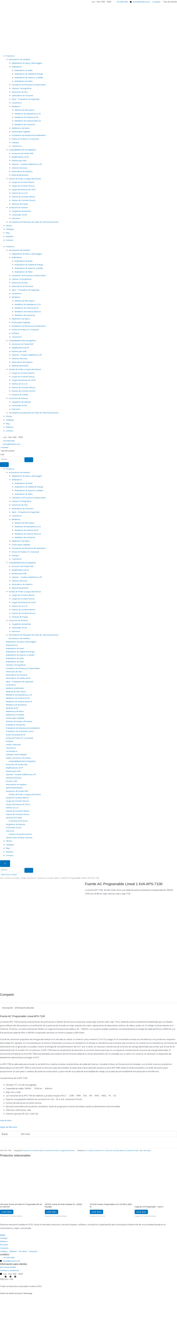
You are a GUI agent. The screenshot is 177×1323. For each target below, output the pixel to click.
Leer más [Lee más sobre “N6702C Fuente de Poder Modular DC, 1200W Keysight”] (54, 1232)
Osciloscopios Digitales (22, 131)
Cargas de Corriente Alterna (24, 182)
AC (90, 1169)
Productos (10, 55)
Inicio (2, 897)
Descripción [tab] (7, 1026)
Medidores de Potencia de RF (28, 117)
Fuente (95, 1169)
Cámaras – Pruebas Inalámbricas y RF (29, 164)
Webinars (10, 236)
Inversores (17, 218)
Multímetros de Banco (22, 128)
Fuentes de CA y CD (20, 193)
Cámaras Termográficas (23, 88)
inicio (3, 1257)
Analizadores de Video (25, 81)
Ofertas (9, 225)
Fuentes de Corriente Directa (25, 200)
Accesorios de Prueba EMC (24, 153)
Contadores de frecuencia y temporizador (30, 84)
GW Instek (155, 1169)
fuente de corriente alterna (121, 1169)
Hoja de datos (6, 1139)
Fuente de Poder (140, 1169)
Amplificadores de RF (21, 157)
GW (149, 1169)
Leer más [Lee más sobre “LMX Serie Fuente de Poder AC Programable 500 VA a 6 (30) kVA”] (9, 1232)
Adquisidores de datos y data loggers (28, 63)
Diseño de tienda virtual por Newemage (18, 1318)
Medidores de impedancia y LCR (29, 113)
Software (16, 142)
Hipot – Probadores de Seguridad (27, 99)
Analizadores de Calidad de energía (30, 73)
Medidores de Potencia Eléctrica (29, 120)
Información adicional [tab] (25, 1026)
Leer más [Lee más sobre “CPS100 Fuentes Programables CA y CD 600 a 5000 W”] (99, 1232)
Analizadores (17, 66)
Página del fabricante (9, 1145)
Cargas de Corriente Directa (24, 185)
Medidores (16, 106)
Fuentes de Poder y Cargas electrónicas (26, 178)
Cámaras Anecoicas (20, 167)
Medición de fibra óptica (25, 110)
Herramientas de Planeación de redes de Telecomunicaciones (36, 222)
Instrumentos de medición (21, 59)
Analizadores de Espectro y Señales (31, 77)
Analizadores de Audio (25, 70)
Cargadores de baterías (22, 211)
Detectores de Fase (20, 92)
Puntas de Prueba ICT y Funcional (27, 139)
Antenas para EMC (20, 160)
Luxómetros (17, 102)
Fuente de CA (104, 1169)
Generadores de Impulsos (23, 171)
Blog (8, 232)
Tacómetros (17, 146)
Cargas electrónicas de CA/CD (25, 189)
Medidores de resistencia (26, 124)
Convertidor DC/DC (20, 214)
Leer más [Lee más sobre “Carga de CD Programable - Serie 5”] (144, 1232)
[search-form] (12, 460)
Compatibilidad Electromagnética (24, 149)
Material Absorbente (21, 175)
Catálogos (10, 229)
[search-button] (29, 460)
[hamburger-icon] (4, 465)
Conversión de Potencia (19, 207)
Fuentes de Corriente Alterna (25, 196)
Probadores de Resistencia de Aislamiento (31, 135)
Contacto (10, 240)
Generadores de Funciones (24, 95)
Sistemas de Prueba (21, 204)
